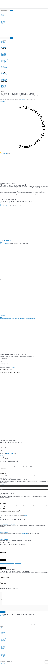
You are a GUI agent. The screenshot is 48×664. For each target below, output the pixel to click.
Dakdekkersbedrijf (4, 61)
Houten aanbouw (3, 54)
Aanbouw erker (3, 50)
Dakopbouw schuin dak (4, 70)
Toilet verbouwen (3, 84)
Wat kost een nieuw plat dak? (4, 531)
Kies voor (1, 205)
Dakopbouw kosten (4, 68)
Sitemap (2, 633)
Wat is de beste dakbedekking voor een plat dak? (7, 523)
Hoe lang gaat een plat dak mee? (5, 528)
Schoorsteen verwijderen (5, 76)
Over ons (2, 631)
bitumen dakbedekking (6, 205)
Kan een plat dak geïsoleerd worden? (5, 535)
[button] (24, 523)
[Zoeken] (12, 10)
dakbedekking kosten (23, 98)
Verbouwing (3, 16)
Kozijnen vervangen (4, 83)
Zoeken (2, 7)
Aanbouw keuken (3, 53)
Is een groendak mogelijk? (4, 538)
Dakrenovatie (3, 62)
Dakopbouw (3, 14)
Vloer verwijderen (3, 80)
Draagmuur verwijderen (4, 74)
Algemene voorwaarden (4, 627)
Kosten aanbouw (3, 55)
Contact (2, 628)
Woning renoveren (4, 88)
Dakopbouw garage (4, 67)
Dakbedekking (3, 13)
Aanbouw (2, 12)
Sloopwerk (2, 15)
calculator (13, 366)
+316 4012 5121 (2, 615)
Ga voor (1, 242)
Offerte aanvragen (4, 17)
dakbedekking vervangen (10, 452)
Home (1, 153)
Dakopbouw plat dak (4, 69)
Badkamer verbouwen (4, 82)
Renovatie (2, 648)
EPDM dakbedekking (6, 242)
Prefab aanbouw (3, 56)
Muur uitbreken (3, 75)
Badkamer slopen (3, 73)
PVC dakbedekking (4, 280)
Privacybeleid (3, 632)
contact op (26, 514)
